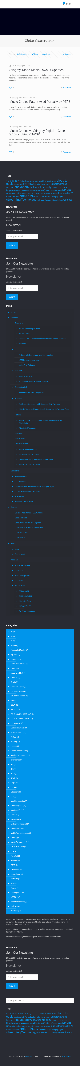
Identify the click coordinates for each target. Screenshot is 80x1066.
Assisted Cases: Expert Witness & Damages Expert (34, 486)
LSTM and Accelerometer (29, 360)
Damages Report (17, 691)
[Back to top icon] (40, 1054)
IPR (12, 769)
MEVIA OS (15, 819)
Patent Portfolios (21, 444)
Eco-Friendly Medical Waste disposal (33, 381)
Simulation (15, 870)
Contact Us (19, 580)
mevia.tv (22, 344)
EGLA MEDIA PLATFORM (20, 719)
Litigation (14, 792)
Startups (14, 507)
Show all (67, 54)
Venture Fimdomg (18, 902)
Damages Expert (17, 687)
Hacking (14, 742)
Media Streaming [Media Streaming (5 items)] (54, 190)
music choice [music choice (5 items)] (20, 193)
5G (12, 636)
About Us (14, 560)
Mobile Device (16, 828)
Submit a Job (20, 554)
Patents (14, 856)
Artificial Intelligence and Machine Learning (36, 355)
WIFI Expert (19, 496)
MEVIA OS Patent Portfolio (29, 464)
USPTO (13, 897)
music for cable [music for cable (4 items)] (33, 193)
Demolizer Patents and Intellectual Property (36, 459)
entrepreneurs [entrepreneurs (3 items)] (45, 184)
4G (12, 632)
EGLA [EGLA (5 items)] (30, 184)
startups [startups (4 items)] (48, 197)
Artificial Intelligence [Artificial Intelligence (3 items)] (27, 181)
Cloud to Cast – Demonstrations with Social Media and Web (42, 339)
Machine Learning (18, 801)
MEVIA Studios (20, 439)
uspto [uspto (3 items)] (49, 200)
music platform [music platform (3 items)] (45, 193)
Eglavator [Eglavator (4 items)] (36, 184)
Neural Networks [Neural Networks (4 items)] (12, 197)
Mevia (13, 815)
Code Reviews (20, 481)
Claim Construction (18, 664)
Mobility (14, 838)
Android (14, 645)
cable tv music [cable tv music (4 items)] (46, 181)
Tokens (14, 888)
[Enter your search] (40, 1000)
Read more (67, 87)
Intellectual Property (18, 755)
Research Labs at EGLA (24, 501)
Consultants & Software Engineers (28, 523)
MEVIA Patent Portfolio (28, 449)
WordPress (66, 1056)
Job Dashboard (21, 518)
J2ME (13, 778)
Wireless (18, 398)
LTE (12, 796)
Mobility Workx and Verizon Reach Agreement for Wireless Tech (44, 409)
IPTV (13, 774)
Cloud (13, 668)
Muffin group (30, 1056)
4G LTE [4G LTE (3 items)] (11, 181)
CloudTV (14, 677)
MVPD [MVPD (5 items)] (70, 193)
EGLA (13, 705)
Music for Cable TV (18, 842)
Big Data (14, 655)
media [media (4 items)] (31, 190)
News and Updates (22, 575)
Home (13, 312)
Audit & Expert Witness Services (27, 491)
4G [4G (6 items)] (7, 181)
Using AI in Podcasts (27, 365)
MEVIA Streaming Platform (29, 329)
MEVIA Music (24, 334)
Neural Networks (17, 847)
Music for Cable (25, 601)
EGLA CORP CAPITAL (23, 533)
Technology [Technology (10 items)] (28, 199)
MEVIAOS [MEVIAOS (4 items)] (10, 193)
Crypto (13, 682)
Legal (13, 783)
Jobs (13, 543)
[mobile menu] (76, 4)
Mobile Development (19, 824)
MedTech (18, 371)
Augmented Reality (18, 650)
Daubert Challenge (18, 696)
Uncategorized (16, 892)
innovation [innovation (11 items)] (21, 187)
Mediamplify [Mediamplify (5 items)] (40, 190)
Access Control (21, 387)
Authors (47, 54)
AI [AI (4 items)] (18, 181)
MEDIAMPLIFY (25, 606)
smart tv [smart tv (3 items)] (42, 197)
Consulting (15, 471)
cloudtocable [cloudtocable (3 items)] (18, 184)
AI (16, 349)
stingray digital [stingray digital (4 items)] (57, 197)
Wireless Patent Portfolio (28, 454)
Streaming (19, 323)
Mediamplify (15, 810)
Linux (13, 787)
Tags (36, 54)
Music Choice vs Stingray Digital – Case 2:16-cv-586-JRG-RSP (37, 132)
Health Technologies (19, 751)
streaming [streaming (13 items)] (13, 199)
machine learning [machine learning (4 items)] (22, 190)
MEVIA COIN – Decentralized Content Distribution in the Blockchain (40, 421)
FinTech (14, 737)
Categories (23, 54)
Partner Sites (20, 585)
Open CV (14, 851)
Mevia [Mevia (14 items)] (66, 190)
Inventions (15, 760)
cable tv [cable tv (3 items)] (37, 181)
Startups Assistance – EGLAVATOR (28, 513)
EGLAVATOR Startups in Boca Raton (29, 528)
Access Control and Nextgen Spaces (33, 393)
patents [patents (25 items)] (26, 196)
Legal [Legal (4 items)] (65, 187)
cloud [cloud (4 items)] (54, 181)
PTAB (13, 865)
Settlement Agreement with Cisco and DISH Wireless (39, 404)
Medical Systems (26, 376)
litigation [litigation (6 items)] (10, 190)
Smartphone (15, 874)
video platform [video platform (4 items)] (57, 200)
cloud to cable (16, 673)
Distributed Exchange (27, 428)
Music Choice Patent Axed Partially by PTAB (39, 102)
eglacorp (15, 97)
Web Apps (15, 906)
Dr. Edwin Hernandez (27, 611)
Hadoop (14, 746)
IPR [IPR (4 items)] (61, 187)
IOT (12, 764)
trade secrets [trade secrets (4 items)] (42, 200)
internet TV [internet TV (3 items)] (55, 187)
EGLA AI (14, 709)
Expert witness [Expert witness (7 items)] (59, 184)
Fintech (18, 415)
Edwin (13, 700)
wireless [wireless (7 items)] (67, 199)
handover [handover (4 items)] (9, 187)
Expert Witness (21, 476)
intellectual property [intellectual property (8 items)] (39, 187)
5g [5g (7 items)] (16, 180)
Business (14, 659)
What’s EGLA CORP (22, 565)
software (14, 879)
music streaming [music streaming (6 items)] (59, 193)
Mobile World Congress (20, 833)
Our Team (18, 570)
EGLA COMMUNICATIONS (21, 714)
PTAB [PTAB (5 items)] (35, 196)
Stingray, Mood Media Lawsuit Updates (36, 70)
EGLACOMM (24, 591)
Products (14, 317)
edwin (14, 66)
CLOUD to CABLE (25, 596)
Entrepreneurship (17, 728)
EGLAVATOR (20, 538)
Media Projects (16, 806)
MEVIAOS (18, 434)
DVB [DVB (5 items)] (25, 184)
